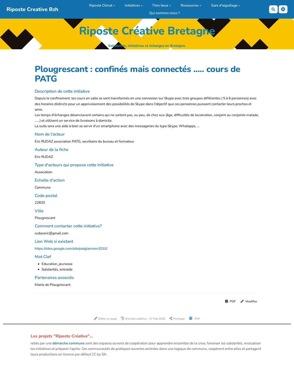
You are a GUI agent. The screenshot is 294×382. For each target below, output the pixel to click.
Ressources (191, 5)
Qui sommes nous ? (164, 13)
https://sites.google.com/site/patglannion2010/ (71, 248)
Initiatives (134, 5)
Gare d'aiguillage (225, 5)
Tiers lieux (161, 5)
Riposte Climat (102, 5)
